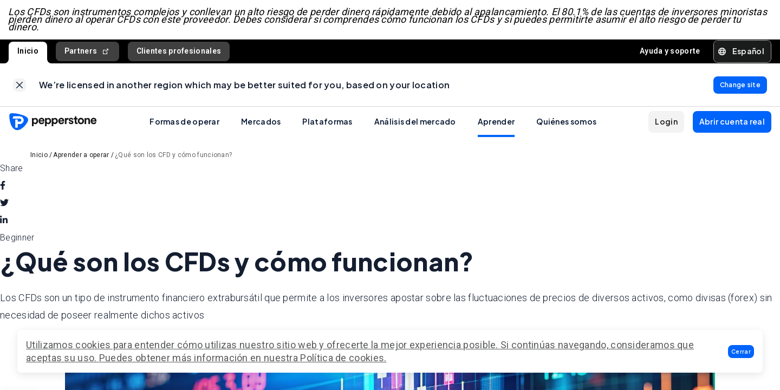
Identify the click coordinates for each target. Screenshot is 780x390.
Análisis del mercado (415, 123)
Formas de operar (184, 123)
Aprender (496, 123)
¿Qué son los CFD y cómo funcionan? (173, 156)
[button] (741, 351)
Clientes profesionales (179, 52)
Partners (87, 52)
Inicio (27, 52)
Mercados (261, 123)
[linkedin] (4, 222)
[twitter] (4, 204)
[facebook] (2, 187)
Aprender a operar (81, 156)
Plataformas (327, 123)
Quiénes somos (566, 123)
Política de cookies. (343, 357)
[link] (19, 86)
